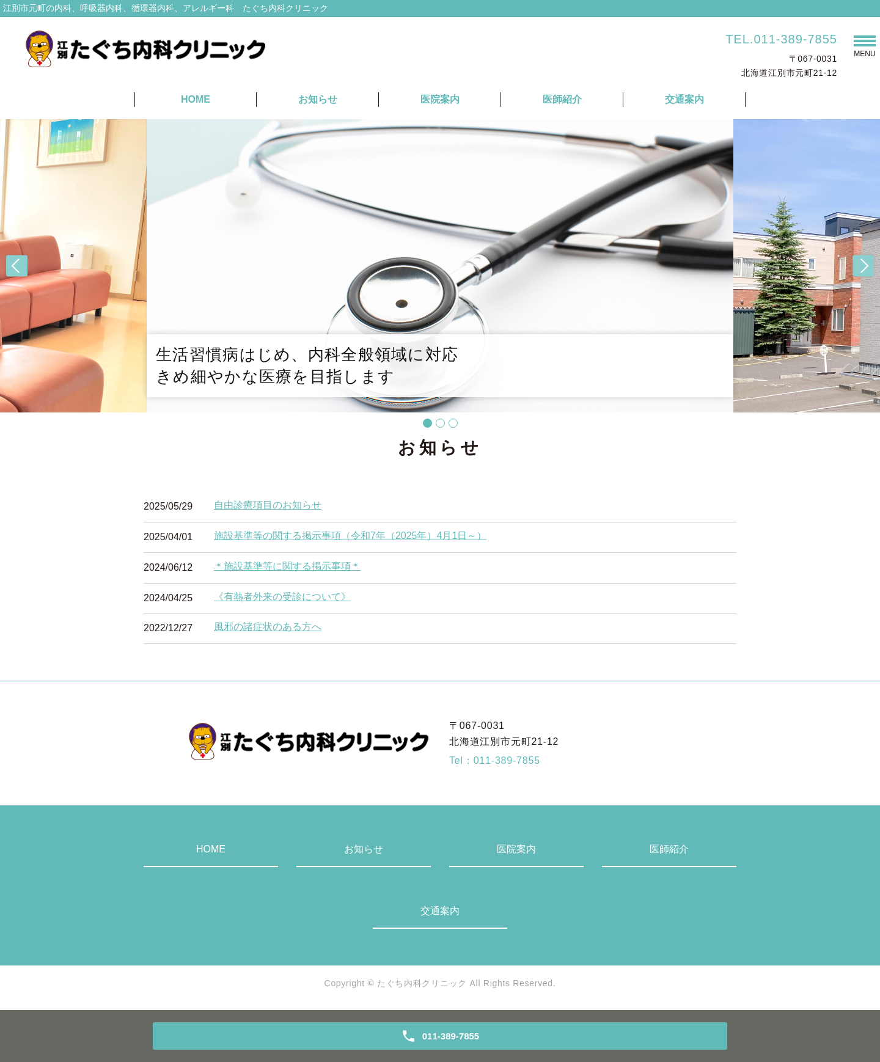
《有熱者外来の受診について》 (282, 596)
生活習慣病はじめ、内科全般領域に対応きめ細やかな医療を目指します (307, 365)
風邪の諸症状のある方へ (267, 626)
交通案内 (684, 99)
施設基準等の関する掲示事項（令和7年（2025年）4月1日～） (350, 535)
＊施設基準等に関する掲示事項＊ (287, 566)
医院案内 (440, 99)
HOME (195, 99)
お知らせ (317, 99)
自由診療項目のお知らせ (267, 505)
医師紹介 (562, 99)
